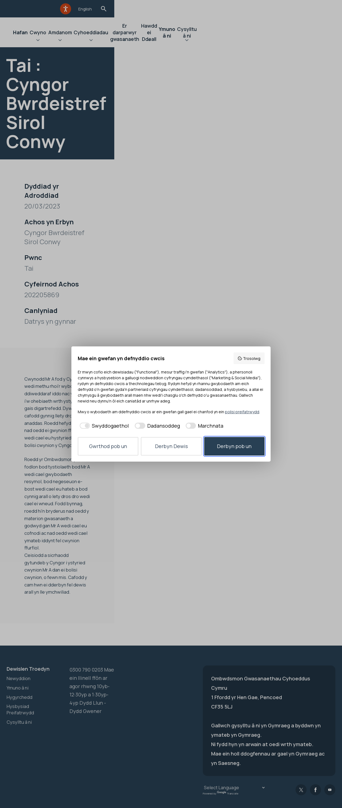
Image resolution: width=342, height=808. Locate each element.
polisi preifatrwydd (242, 411)
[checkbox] (103, 426)
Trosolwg (248, 358)
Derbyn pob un (234, 446)
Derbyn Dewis (171, 446)
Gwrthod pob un (108, 446)
